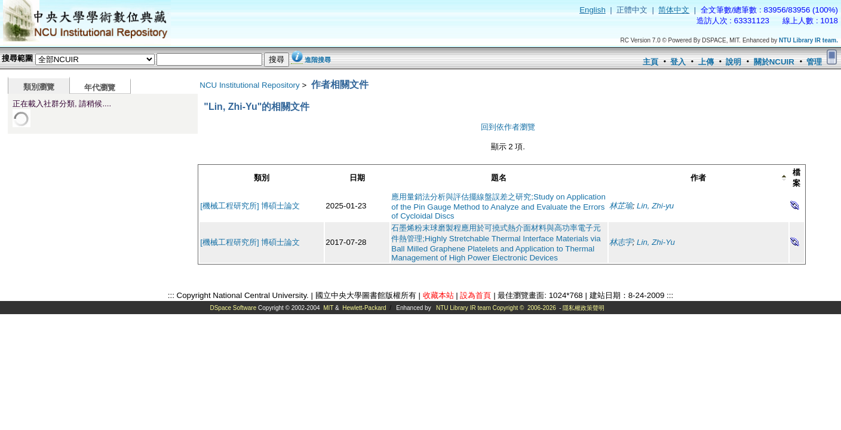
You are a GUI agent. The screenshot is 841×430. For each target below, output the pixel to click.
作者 (698, 177)
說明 (733, 61)
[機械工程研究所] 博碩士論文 (250, 205)
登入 (678, 61)
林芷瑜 (621, 205)
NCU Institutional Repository (249, 85)
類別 (261, 177)
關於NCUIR (774, 61)
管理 (814, 61)
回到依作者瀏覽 (508, 126)
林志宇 (621, 242)
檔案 (796, 178)
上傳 (706, 61)
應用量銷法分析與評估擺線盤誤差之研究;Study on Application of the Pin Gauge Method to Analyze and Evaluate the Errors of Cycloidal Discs (498, 206)
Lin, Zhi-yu (655, 205)
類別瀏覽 (38, 86)
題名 (499, 177)
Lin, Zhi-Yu (656, 242)
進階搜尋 (318, 59)
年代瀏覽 (99, 87)
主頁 (650, 61)
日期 (357, 177)
